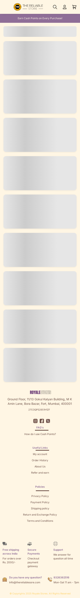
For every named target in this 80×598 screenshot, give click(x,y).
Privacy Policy (40, 496)
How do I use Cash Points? (40, 434)
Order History (40, 460)
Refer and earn (40, 472)
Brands (40, 533)
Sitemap (40, 527)
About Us (40, 466)
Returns (40, 478)
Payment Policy (40, 502)
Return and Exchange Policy (40, 514)
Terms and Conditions (40, 520)
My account (40, 454)
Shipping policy (40, 508)
